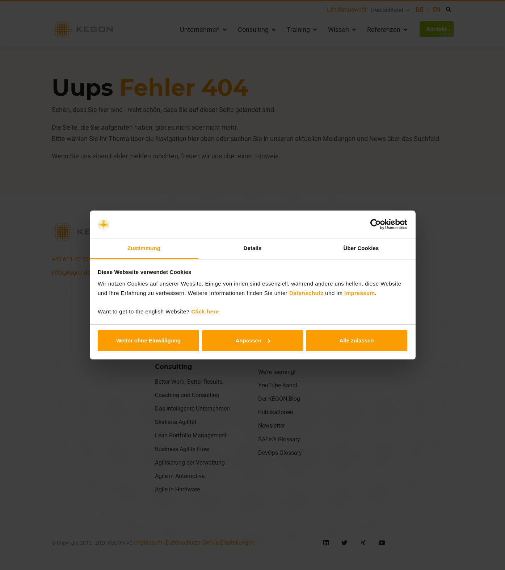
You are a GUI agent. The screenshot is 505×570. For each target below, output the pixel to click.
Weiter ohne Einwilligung (148, 340)
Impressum (359, 293)
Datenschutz (306, 293)
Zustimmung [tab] (143, 248)
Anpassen (252, 340)
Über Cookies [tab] (361, 248)
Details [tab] (253, 248)
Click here (205, 311)
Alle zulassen (356, 340)
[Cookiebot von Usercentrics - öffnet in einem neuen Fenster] (375, 224)
